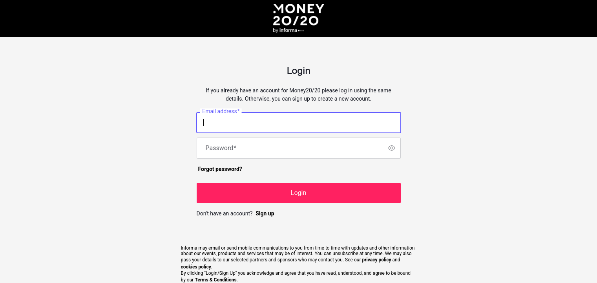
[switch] (391, 148)
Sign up (265, 213)
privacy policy (376, 260)
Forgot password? (220, 169)
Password (221, 148)
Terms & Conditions (215, 280)
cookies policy (196, 267)
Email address (220, 111)
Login (298, 193)
